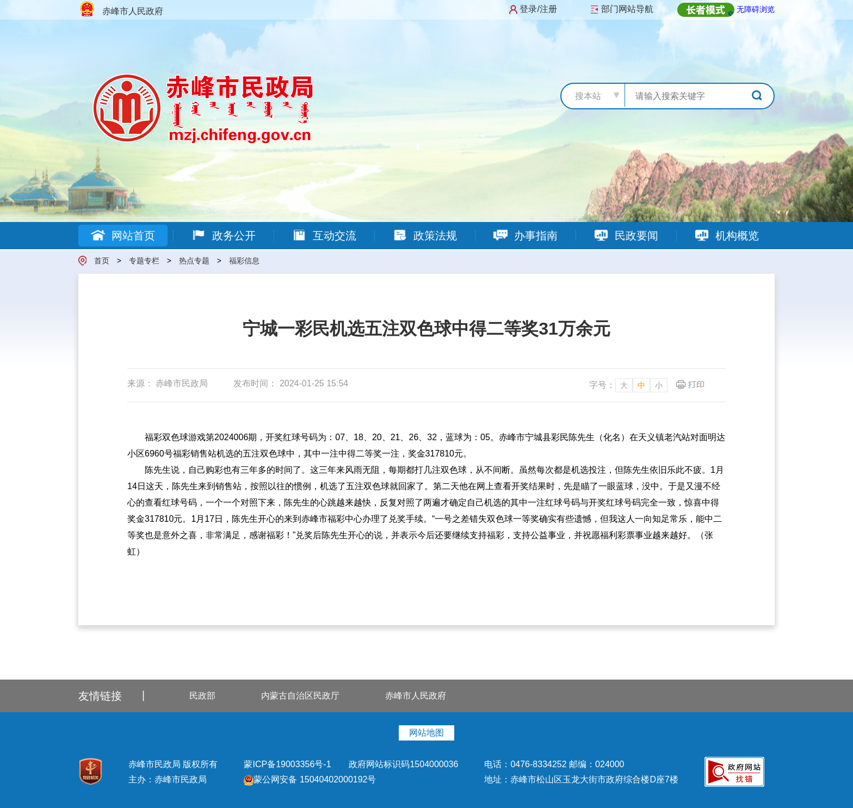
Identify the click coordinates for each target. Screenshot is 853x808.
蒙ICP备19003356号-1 (288, 764)
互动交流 (324, 236)
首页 (101, 260)
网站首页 (122, 236)
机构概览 (726, 236)
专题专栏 (144, 260)
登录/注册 (538, 9)
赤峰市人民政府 (415, 695)
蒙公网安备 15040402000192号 (310, 779)
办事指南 (525, 236)
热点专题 (194, 260)
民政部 (202, 695)
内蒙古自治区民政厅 (300, 695)
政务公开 (223, 236)
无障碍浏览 (756, 9)
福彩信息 (244, 260)
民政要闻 (626, 236)
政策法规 (424, 236)
